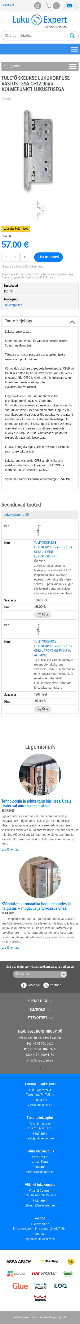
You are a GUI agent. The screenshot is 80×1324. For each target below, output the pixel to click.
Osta (45, 615)
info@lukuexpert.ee (40, 1061)
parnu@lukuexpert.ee (40, 1172)
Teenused (37, 1010)
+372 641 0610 (43, 1044)
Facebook (34, 985)
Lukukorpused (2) (16, 515)
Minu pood (37, 5)
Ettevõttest (37, 1018)
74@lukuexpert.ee (40, 1105)
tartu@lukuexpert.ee (40, 1138)
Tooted (6, 99)
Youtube (55, 985)
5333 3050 (40, 1201)
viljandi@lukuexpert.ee (40, 1206)
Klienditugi (37, 1001)
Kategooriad (13, 66)
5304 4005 (40, 1167)
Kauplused (7, 5)
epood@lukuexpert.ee (40, 1239)
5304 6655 (40, 1234)
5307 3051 (40, 1134)
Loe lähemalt (10, 850)
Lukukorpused (13, 305)
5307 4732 (40, 1100)
